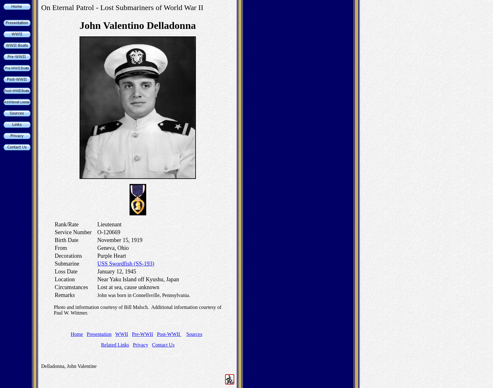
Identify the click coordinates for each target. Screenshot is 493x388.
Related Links (115, 345)
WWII (121, 334)
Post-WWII (169, 334)
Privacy (140, 345)
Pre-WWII (142, 334)
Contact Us (163, 345)
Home (77, 334)
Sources (194, 334)
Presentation (99, 334)
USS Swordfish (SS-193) (125, 264)
